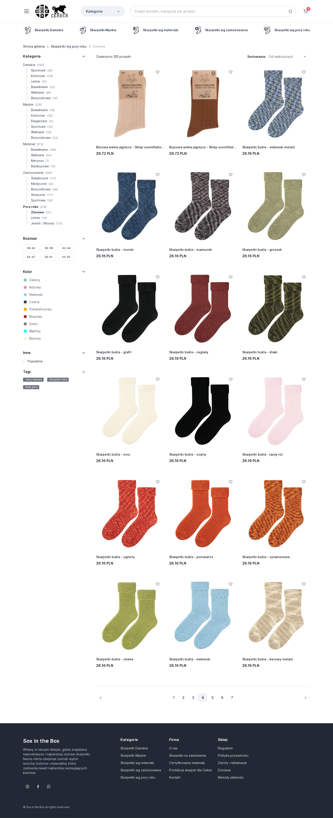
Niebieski (36, 294)
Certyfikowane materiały (187, 763)
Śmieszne (42, 195)
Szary (33, 324)
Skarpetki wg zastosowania (140, 770)
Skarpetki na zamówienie (187, 755)
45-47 (31, 257)
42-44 (66, 248)
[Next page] (305, 697)
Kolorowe (42, 76)
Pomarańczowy (40, 309)
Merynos (40, 160)
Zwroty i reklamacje (232, 763)
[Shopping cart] (305, 11)
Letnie (39, 81)
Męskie (32, 104)
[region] (166, 30)
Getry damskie (33, 379)
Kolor (27, 271)
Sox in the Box (41, 741)
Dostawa (224, 770)
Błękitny (35, 331)
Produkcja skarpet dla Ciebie (190, 770)
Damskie (33, 65)
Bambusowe (43, 166)
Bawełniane (43, 87)
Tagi (27, 371)
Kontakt (174, 777)
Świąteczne (43, 178)
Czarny (34, 302)
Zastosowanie (37, 172)
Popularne (35, 361)
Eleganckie (42, 121)
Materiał (33, 144)
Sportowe (41, 70)
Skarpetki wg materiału (137, 763)
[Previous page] (100, 697)
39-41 (48, 257)
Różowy (35, 287)
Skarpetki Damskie (134, 748)
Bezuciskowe (44, 98)
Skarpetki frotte (58, 379)
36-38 (49, 248)
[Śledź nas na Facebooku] (38, 786)
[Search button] (290, 11)
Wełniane (41, 92)
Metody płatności (231, 777)
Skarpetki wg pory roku (69, 46)
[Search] (213, 11)
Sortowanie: (256, 56)
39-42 (31, 248)
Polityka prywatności (233, 755)
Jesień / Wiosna (46, 223)
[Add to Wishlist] (157, 72)
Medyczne (42, 184)
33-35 (66, 257)
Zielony (34, 280)
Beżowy (35, 338)
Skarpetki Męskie (133, 755)
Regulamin (225, 748)
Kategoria (32, 56)
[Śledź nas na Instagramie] (27, 786)
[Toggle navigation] (26, 11)
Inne (27, 352)
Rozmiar (30, 238)
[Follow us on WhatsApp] (48, 786)
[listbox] (289, 56)
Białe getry (31, 387)
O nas (173, 748)
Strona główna (34, 46)
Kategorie (103, 11)
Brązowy (35, 316)
